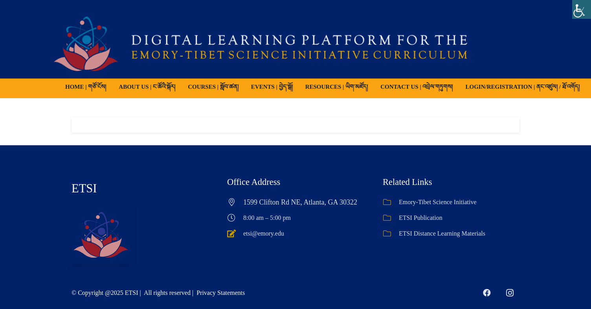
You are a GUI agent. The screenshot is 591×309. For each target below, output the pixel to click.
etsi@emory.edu (263, 233)
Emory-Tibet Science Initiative (438, 202)
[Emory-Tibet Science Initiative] (391, 202)
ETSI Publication (420, 217)
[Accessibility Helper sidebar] (581, 9)
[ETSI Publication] (391, 218)
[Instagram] (509, 293)
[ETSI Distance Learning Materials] (391, 234)
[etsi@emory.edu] (235, 234)
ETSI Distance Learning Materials (442, 233)
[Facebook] (487, 293)
